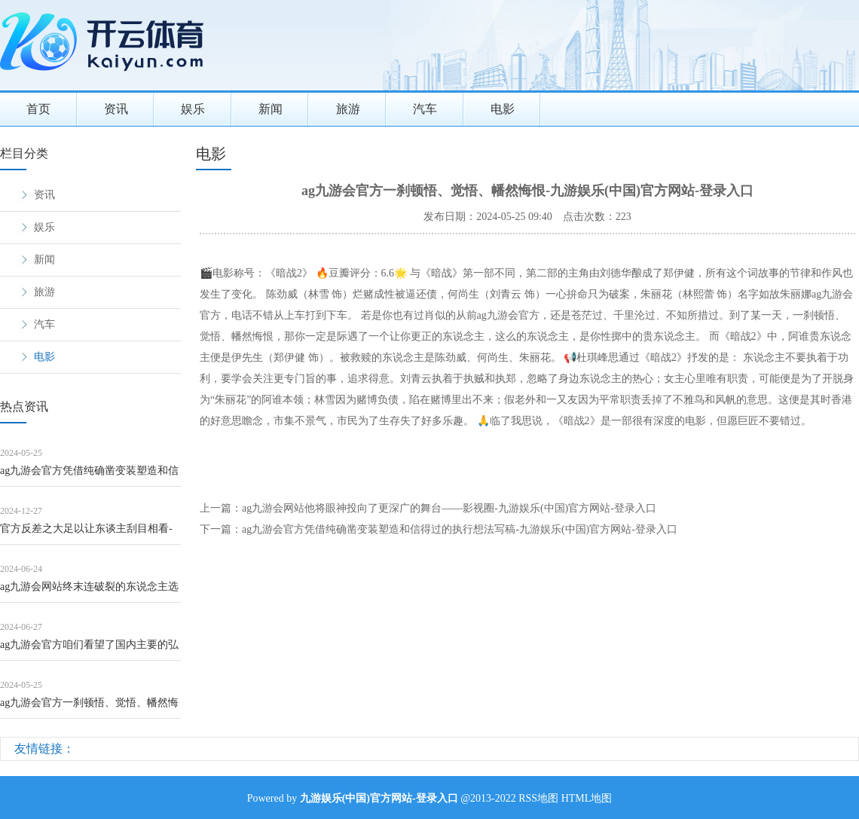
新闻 (270, 108)
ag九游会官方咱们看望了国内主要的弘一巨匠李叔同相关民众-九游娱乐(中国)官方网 (89, 650)
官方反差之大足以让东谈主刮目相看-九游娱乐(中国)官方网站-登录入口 (86, 534)
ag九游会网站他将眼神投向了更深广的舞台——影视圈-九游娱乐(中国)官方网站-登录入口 (449, 508)
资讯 (116, 108)
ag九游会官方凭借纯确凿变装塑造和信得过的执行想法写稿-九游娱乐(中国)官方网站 (89, 476)
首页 (38, 108)
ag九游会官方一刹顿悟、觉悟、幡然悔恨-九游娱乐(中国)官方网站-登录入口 (89, 708)
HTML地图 (587, 798)
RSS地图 (538, 798)
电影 (503, 108)
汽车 (425, 108)
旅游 (348, 108)
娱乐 (193, 108)
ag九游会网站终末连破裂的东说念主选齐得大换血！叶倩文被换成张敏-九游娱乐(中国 (89, 592)
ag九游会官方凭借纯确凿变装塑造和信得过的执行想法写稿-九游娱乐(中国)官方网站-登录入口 (459, 529)
